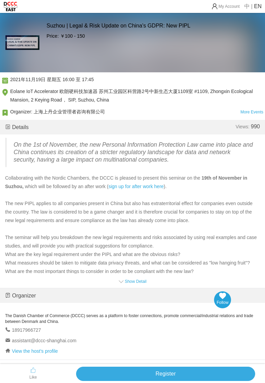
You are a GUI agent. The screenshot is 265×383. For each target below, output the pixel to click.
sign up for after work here (136, 186)
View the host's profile (35, 351)
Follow (223, 299)
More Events (252, 112)
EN (258, 6)
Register (166, 374)
